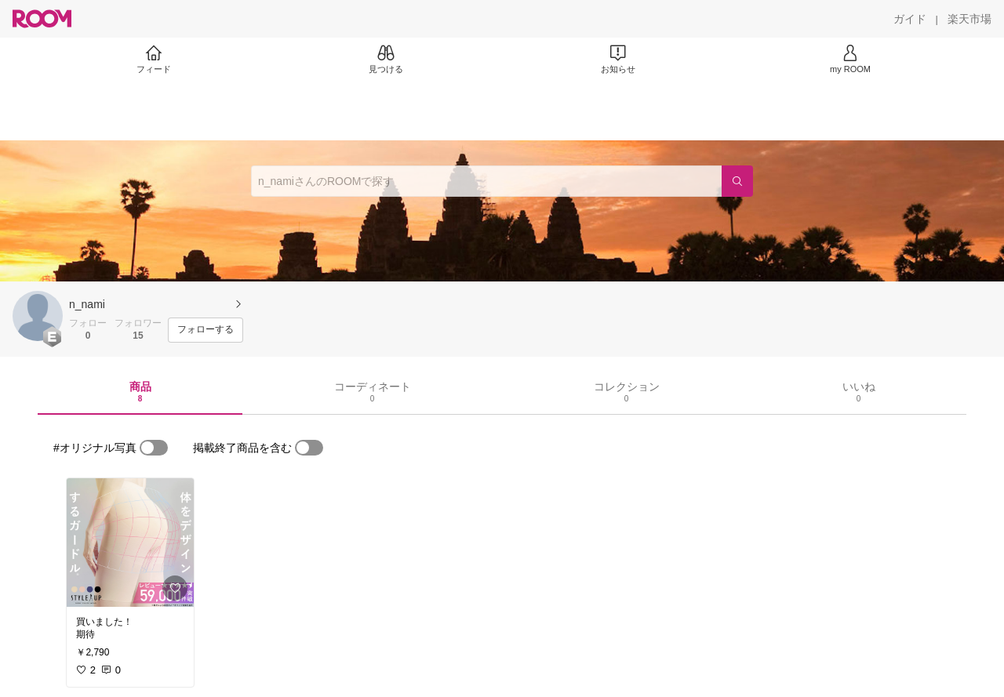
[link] (130, 542)
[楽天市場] (969, 19)
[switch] (154, 448)
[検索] (737, 181)
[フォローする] (205, 330)
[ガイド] (909, 19)
